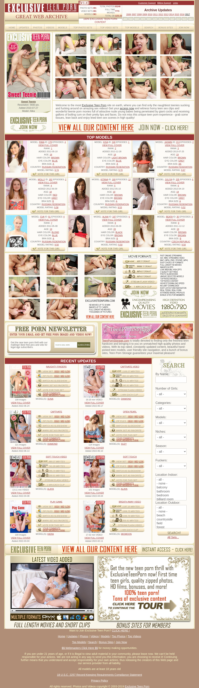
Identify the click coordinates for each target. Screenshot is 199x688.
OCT (178, 19)
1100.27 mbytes (131, 371)
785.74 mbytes (57, 471)
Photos (37, 27)
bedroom (171, 496)
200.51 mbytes (57, 475)
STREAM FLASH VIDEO (130, 390)
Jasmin (168, 142)
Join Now (184, 27)
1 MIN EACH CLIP (129, 395)
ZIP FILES (48, 376)
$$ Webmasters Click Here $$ (80, 648)
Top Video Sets (109, 27)
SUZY (124, 444)
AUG (166, 19)
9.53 (120, 207)
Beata (169, 217)
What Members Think (54, 395)
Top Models (132, 27)
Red (55, 195)
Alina (105, 217)
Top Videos (134, 636)
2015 (177, 14)
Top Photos (119, 636)
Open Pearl (130, 412)
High (56, 371)
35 (177, 217)
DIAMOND (126, 399)
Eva (42, 217)
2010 (150, 14)
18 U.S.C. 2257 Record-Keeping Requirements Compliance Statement (99, 674)
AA (179, 164)
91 (49, 217)
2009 (144, 14)
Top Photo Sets (82, 27)
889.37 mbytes (57, 461)
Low (67, 371)
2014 (171, 14)
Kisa (105, 142)
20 (114, 229)
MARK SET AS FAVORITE (55, 385)
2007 (134, 14)
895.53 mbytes (131, 376)
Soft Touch (130, 457)
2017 (187, 14)
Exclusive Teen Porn (94, 105)
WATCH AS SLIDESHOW (55, 381)
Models (62, 27)
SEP (172, 19)
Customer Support (147, 3)
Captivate (56, 412)
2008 (139, 14)
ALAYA (50, 489)
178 (50, 142)
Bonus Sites (166, 27)
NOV (184, 19)
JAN (125, 19)
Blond (55, 232)
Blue (55, 161)
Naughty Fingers (56, 366)
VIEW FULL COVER (48, 145)
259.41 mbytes (131, 520)
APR (143, 19)
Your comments (51, 393)
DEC (191, 19)
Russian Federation (54, 167)
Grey (181, 161)
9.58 (56, 207)
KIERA (50, 534)
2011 (155, 14)
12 (129, 179)
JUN (155, 19)
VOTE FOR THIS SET (53, 390)
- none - (171, 484)
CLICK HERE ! (121, 630)
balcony (171, 488)
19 (177, 154)
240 (113, 142)
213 (178, 142)
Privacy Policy (99, 680)
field (171, 523)
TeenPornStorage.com (115, 340)
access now (127, 108)
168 (113, 179)
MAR (136, 19)
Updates (24, 27)
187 (114, 217)
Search (148, 27)
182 (50, 179)
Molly (41, 179)
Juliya (168, 179)
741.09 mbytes (57, 466)
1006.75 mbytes (131, 511)
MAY (149, 19)
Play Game (56, 502)
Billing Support (164, 3)
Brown (55, 158)
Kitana (104, 179)
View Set (48, 371)
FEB (131, 19)
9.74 (57, 170)
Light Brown (119, 158)
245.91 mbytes (131, 385)
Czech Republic (181, 241)
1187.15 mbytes (131, 506)
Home (12, 27)
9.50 (57, 245)
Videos (50, 27)
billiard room (171, 499)
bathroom (171, 492)
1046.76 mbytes (131, 516)
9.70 (120, 170)
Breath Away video (130, 502)
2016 (182, 14)
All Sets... (173, 537)
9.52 (183, 207)
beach (171, 516)
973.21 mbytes (131, 381)
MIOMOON (126, 534)
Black (118, 232)
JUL (160, 19)
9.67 (183, 170)
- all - (171, 480)
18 (51, 154)
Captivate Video (129, 366)
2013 (166, 14)
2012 (160, 14)
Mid (62, 371)
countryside (171, 520)
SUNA (50, 399)
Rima (41, 142)
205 (177, 179)
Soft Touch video (56, 457)
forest (171, 527)
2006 (128, 14)
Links (175, 3)
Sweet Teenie (28, 101)
